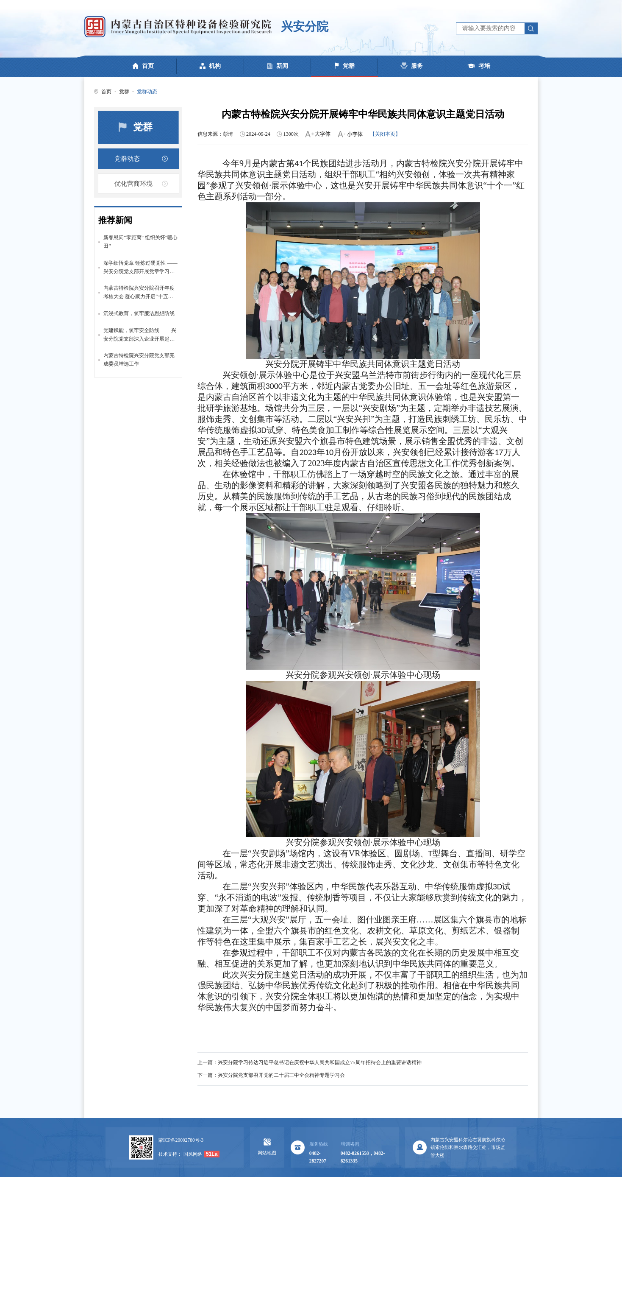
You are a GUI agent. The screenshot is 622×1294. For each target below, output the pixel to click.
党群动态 (147, 92)
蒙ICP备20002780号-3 (180, 1140)
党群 (124, 92)
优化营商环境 (133, 184)
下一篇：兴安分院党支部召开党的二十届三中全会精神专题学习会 (271, 1075)
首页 (106, 92)
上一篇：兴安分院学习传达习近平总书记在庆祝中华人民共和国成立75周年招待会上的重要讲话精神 (309, 1062)
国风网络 (192, 1154)
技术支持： (170, 1154)
